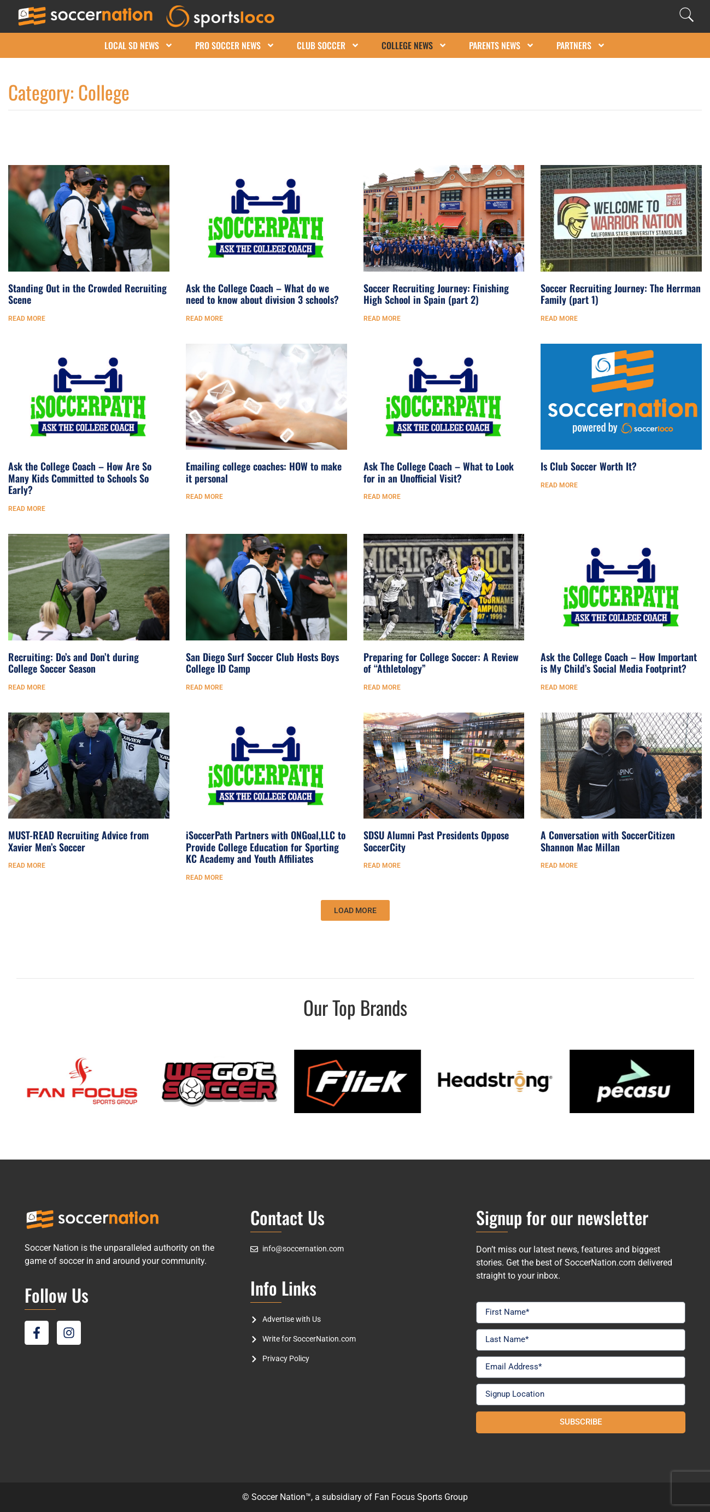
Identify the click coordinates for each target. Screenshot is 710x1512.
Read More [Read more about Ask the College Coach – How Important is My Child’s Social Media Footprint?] (559, 687)
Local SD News (138, 45)
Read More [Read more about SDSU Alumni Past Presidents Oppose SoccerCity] (382, 865)
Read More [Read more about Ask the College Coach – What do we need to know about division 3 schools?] (204, 318)
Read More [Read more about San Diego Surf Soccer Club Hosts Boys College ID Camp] (204, 687)
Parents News (502, 45)
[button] (355, 910)
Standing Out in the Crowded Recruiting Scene (87, 294)
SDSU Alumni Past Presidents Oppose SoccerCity (436, 841)
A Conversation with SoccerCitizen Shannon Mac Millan (608, 841)
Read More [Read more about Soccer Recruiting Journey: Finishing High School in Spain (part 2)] (382, 318)
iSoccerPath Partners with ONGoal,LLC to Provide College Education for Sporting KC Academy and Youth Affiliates (265, 847)
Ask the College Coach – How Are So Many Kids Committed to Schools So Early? (79, 478)
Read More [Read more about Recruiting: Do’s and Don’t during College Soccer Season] (26, 687)
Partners (581, 45)
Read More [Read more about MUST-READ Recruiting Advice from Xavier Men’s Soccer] (26, 865)
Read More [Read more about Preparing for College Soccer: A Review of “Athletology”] (382, 687)
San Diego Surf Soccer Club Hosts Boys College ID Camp (262, 663)
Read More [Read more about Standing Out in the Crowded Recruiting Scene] (26, 318)
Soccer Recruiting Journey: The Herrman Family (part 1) (621, 294)
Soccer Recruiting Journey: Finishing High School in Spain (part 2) (436, 294)
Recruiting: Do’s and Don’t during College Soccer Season (73, 663)
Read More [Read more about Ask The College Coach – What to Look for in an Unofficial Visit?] (382, 497)
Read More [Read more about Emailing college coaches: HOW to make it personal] (204, 497)
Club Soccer (328, 45)
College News (414, 45)
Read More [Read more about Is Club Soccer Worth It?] (559, 485)
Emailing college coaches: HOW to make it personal (264, 472)
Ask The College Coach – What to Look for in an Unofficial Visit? (438, 472)
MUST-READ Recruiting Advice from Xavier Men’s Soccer (78, 841)
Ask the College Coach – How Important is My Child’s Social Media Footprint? (619, 663)
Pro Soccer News (235, 45)
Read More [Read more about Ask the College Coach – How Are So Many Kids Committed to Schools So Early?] (26, 509)
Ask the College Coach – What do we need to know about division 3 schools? (262, 294)
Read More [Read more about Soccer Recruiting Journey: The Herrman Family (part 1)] (559, 318)
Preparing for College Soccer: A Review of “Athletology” (441, 663)
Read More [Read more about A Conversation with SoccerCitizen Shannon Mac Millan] (559, 865)
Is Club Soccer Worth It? (589, 466)
